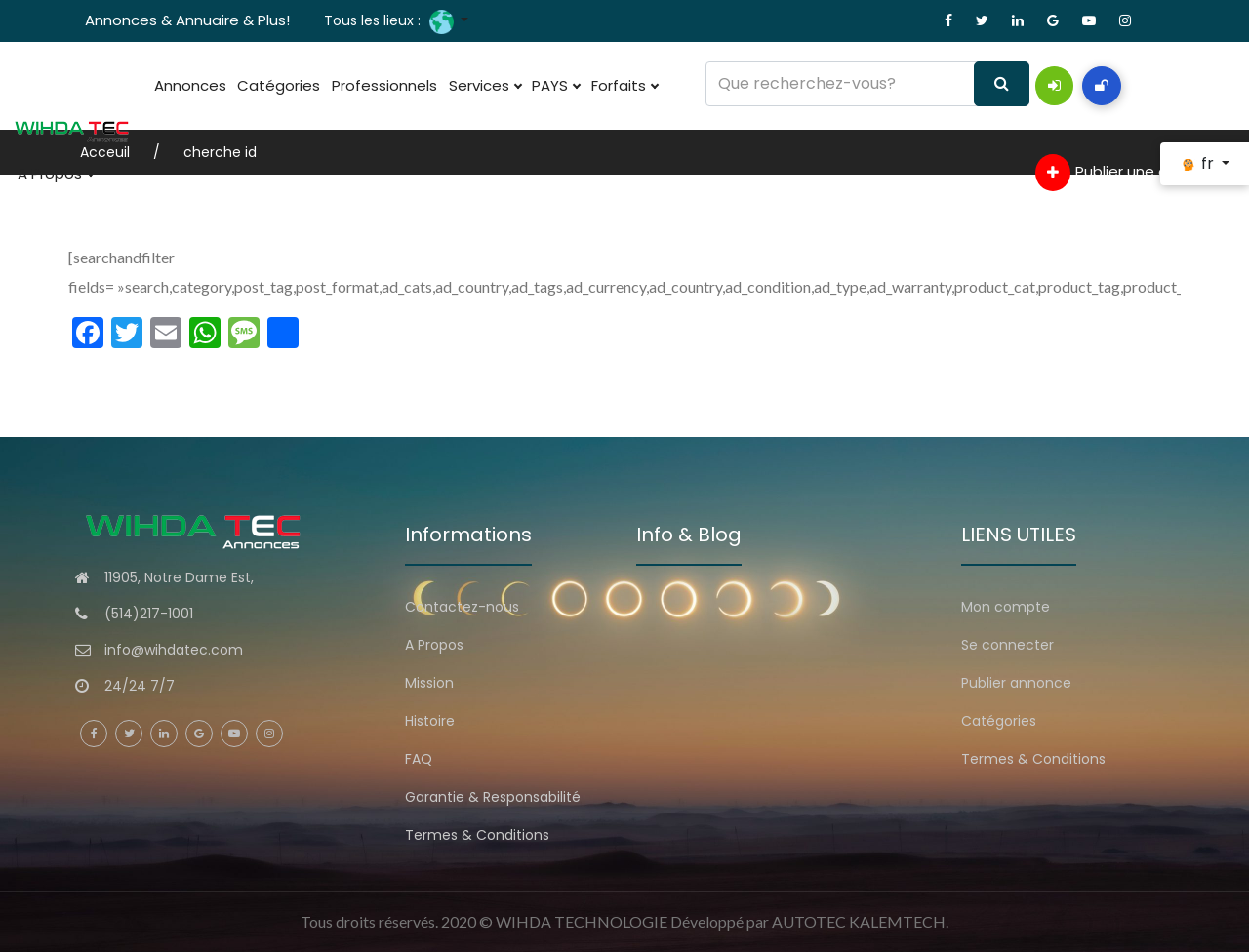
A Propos (52, 174)
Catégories (267, 85)
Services (459, 86)
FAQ (418, 759)
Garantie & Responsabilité (493, 797)
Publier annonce (1016, 683)
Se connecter (1007, 644)
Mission (429, 683)
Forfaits (583, 86)
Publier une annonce (1129, 172)
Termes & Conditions (477, 835)
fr (1199, 163)
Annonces (186, 85)
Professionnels (366, 85)
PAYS (522, 86)
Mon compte (1005, 606)
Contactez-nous (462, 606)
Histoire (430, 721)
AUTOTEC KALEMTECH (859, 921)
